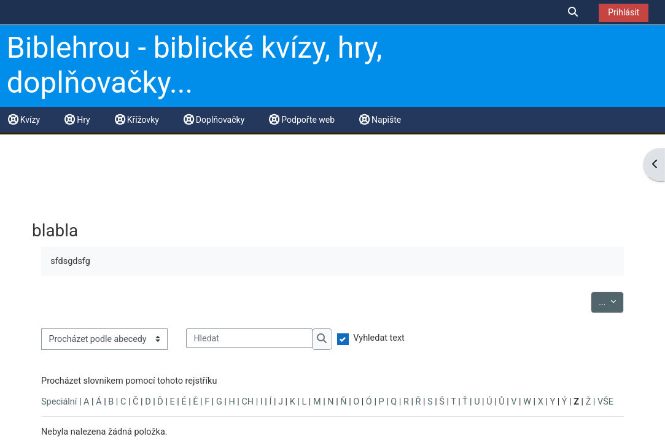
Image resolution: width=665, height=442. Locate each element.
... (611, 301)
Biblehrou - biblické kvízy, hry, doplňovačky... (195, 65)
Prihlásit (623, 12)
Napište (380, 120)
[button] (573, 12)
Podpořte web (302, 120)
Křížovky (137, 120)
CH (247, 402)
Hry (77, 120)
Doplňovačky (214, 120)
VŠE (605, 402)
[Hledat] (249, 338)
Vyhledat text (379, 338)
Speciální (59, 402)
